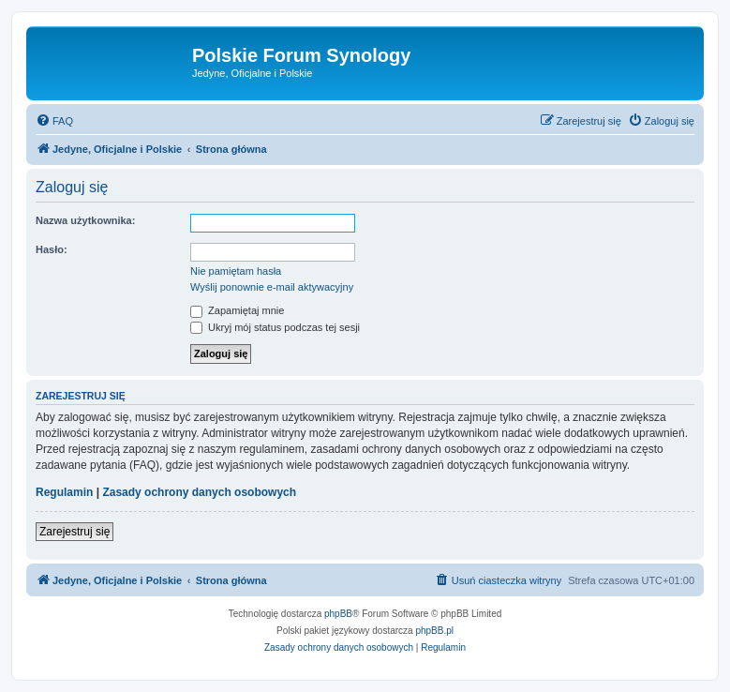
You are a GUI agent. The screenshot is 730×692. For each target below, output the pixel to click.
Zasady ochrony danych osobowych (199, 492)
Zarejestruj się (74, 531)
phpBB (338, 614)
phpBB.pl (434, 630)
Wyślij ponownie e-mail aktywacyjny (271, 287)
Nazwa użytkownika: (85, 220)
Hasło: (51, 249)
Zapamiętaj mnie (237, 310)
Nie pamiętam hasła (235, 271)
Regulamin (64, 492)
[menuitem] (54, 121)
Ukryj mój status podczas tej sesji (275, 327)
